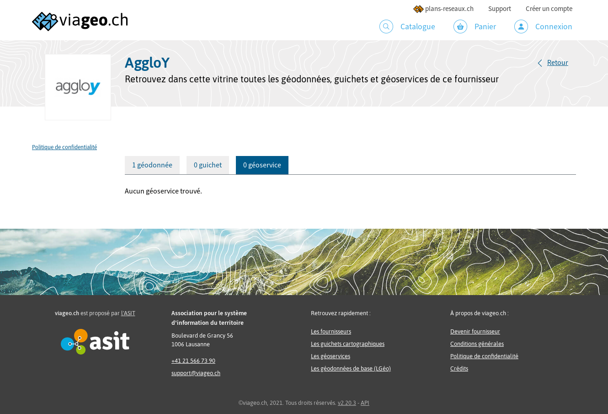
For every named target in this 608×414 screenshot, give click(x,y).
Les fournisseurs (331, 331)
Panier (474, 26)
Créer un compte (549, 9)
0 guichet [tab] (208, 165)
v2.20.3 (347, 402)
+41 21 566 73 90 (193, 360)
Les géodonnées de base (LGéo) (351, 368)
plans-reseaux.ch (443, 9)
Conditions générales (477, 343)
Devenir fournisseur (475, 331)
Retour (557, 63)
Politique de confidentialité (64, 147)
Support (499, 9)
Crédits (459, 368)
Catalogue (407, 26)
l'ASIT (128, 313)
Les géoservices (330, 356)
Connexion (543, 26)
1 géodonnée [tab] (152, 165)
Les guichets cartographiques (347, 343)
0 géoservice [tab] (262, 165)
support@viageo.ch (195, 373)
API (365, 402)
